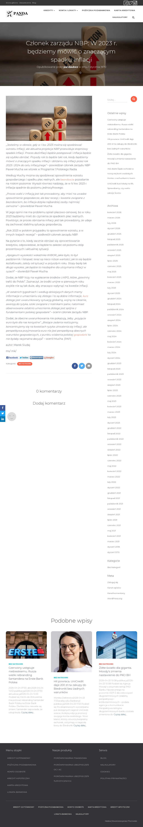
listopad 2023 (113, 368)
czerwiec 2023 (114, 395)
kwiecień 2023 (114, 406)
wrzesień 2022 (114, 444)
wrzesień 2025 (114, 250)
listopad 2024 (114, 304)
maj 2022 (111, 466)
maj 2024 (111, 336)
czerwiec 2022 (114, 460)
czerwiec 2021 (114, 525)
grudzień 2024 (114, 298)
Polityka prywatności (113, 778)
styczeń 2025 (113, 293)
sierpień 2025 (113, 255)
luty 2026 (111, 223)
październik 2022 (115, 439)
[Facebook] (2, 408)
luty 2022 (111, 482)
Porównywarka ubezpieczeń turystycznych (71, 778)
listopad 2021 (113, 498)
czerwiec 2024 (114, 331)
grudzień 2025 (114, 234)
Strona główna (12, 3)
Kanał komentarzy (116, 593)
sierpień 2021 (113, 514)
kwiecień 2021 (114, 536)
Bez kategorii (25, 364)
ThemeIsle (132, 821)
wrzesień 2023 (114, 379)
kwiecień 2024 (114, 342)
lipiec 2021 (112, 520)
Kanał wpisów (114, 587)
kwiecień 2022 (114, 471)
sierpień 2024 (114, 320)
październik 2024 (115, 309)
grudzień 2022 (114, 428)
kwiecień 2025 (114, 277)
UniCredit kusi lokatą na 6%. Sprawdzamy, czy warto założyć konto (120, 188)
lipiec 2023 (112, 390)
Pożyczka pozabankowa (96, 10)
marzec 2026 (113, 217)
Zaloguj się (112, 582)
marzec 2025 (113, 282)
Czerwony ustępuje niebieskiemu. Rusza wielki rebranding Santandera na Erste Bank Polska (26, 675)
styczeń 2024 (113, 358)
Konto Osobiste (16, 771)
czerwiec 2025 (114, 266)
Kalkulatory (120, 17)
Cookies (105, 771)
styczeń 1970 (113, 552)
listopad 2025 (113, 239)
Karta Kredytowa (124, 10)
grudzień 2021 (114, 493)
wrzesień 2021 (114, 509)
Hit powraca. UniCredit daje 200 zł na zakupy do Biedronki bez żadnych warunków (122, 144)
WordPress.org (114, 598)
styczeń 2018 (113, 547)
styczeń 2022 (113, 487)
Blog (34, 3)
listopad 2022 (113, 433)
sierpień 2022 (113, 449)
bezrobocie (67, 179)
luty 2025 (111, 288)
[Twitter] (2, 413)
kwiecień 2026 (114, 212)
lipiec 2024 (112, 325)
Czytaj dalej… (27, 712)
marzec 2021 (113, 541)
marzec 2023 (113, 412)
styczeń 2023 (113, 422)
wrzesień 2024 (114, 315)
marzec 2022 (113, 476)
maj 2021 (111, 530)
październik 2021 (115, 503)
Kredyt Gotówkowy (18, 758)
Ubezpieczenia (25, 3)
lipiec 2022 (112, 455)
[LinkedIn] (2, 419)
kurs (85, 296)
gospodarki (80, 334)
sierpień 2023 (113, 385)
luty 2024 (111, 352)
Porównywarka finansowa (70, 758)
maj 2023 (111, 401)
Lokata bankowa (17, 792)
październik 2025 (115, 244)
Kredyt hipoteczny (18, 778)
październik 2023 (115, 374)
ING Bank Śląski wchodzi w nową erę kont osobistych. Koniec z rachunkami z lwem (121, 173)
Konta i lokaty (68, 10)
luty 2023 (111, 417)
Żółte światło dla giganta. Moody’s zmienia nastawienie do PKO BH (121, 159)
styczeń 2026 (113, 228)
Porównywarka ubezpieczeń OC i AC (71, 767)
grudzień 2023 (114, 363)
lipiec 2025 (112, 261)
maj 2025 (111, 271)
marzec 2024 (113, 347)
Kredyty (49, 10)
